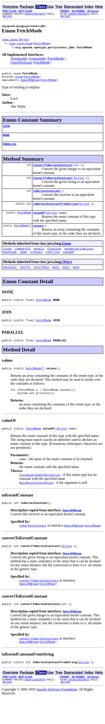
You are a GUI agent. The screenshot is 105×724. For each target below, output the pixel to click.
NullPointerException (36, 498)
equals (38, 258)
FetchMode (41, 44)
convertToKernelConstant (52, 170)
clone (7, 258)
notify (25, 277)
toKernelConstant (46, 197)
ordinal (36, 262)
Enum (18, 79)
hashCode (9, 262)
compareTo (22, 258)
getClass (9, 277)
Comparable (37, 59)
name (23, 262)
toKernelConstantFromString (55, 211)
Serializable (18, 59)
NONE (6, 139)
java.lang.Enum (20, 44)
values (38, 234)
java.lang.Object (15, 40)
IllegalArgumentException (39, 490)
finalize (54, 258)
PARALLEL (9, 149)
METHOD (7, 16)
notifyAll (41, 277)
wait (55, 277)
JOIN (6, 129)
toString (52, 262)
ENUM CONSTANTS (35, 14)
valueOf (39, 221)
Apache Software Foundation (56, 708)
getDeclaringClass (78, 258)
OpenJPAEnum (21, 63)
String (79, 184)
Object (67, 271)
